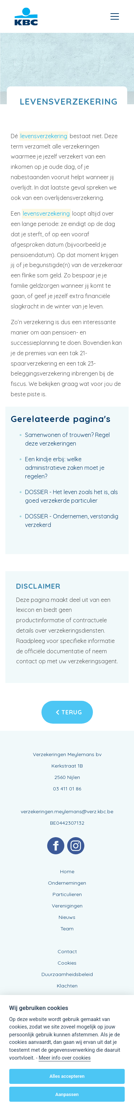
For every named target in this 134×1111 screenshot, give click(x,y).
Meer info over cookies (64, 1058)
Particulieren (67, 894)
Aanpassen (67, 1094)
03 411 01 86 (67, 788)
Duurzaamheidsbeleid (67, 974)
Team (67, 928)
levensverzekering (43, 136)
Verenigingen (67, 906)
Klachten (67, 985)
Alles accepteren (66, 1076)
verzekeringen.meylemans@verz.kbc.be (67, 811)
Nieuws (67, 917)
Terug (69, 712)
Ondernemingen (67, 883)
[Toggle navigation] (114, 16)
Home (67, 871)
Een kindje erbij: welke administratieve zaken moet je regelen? (64, 468)
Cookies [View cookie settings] (67, 963)
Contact (67, 951)
